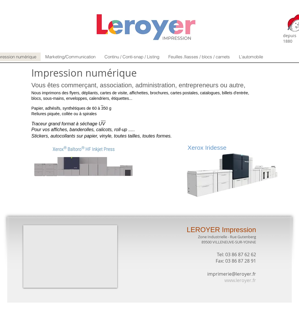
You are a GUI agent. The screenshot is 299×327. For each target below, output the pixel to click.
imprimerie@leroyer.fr (231, 274)
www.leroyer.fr (240, 280)
